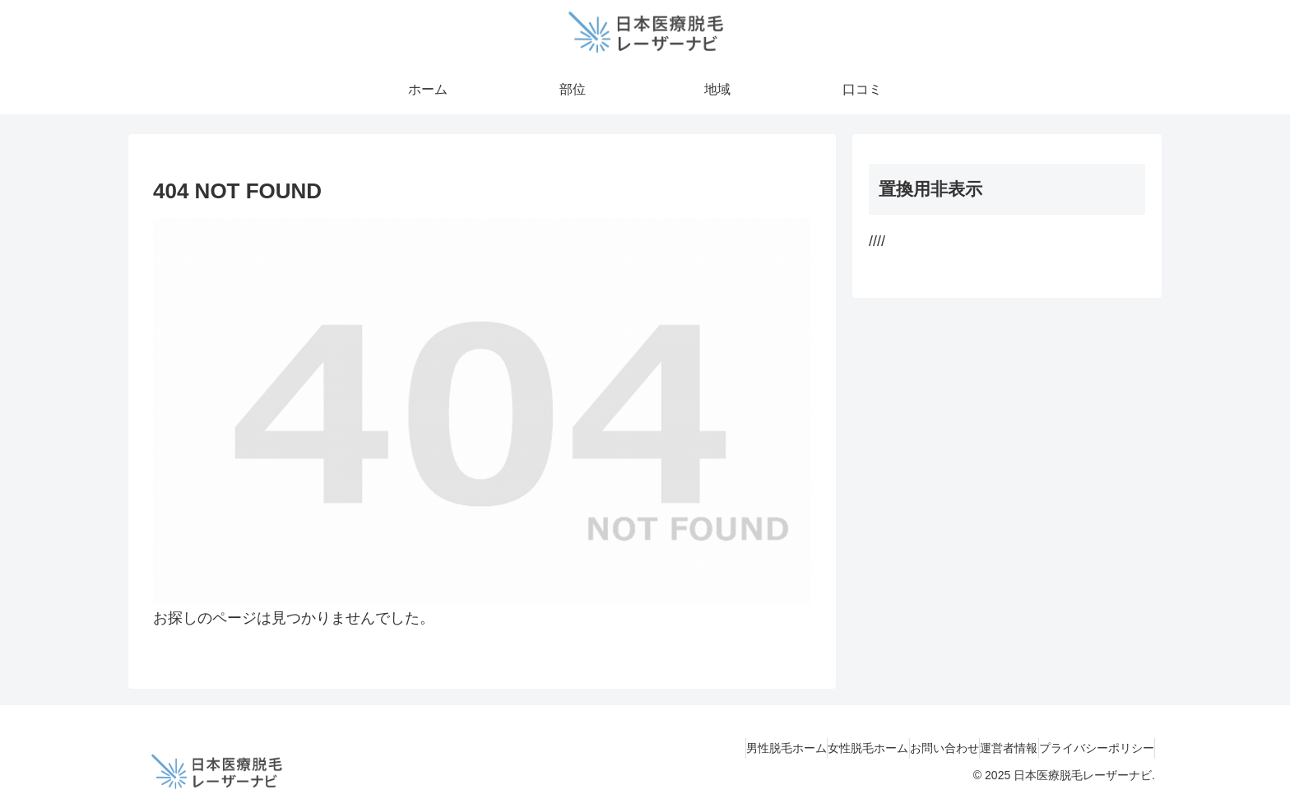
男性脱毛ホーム (714, 748)
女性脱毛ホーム (812, 748)
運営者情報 (985, 748)
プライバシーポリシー (1088, 748)
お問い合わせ (904, 748)
